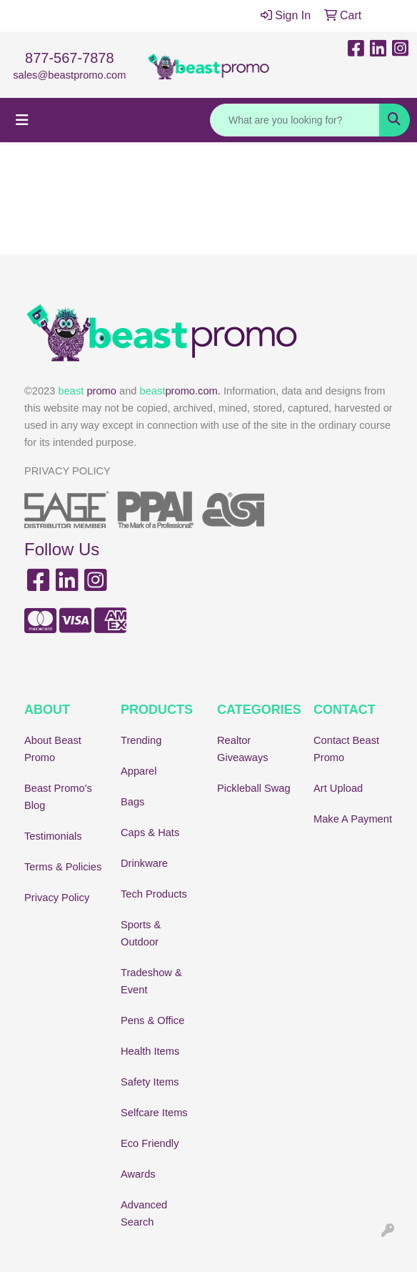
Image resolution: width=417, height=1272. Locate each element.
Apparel (139, 771)
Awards (138, 1174)
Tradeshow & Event (151, 981)
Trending (141, 740)
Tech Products (154, 894)
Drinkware (144, 863)
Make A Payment (352, 819)
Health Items (150, 1051)
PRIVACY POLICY (67, 471)
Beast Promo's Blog (58, 796)
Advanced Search (144, 1213)
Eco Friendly (150, 1143)
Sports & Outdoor (141, 933)
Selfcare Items (154, 1112)
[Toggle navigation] (22, 120)
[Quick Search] (295, 120)
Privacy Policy (56, 897)
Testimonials (53, 836)
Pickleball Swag (254, 788)
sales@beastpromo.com (69, 75)
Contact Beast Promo (346, 749)
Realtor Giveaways (242, 749)
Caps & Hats (150, 832)
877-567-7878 (69, 58)
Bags (132, 802)
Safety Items (150, 1082)
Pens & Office (152, 1020)
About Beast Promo (52, 749)
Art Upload (338, 788)
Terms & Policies (62, 867)
